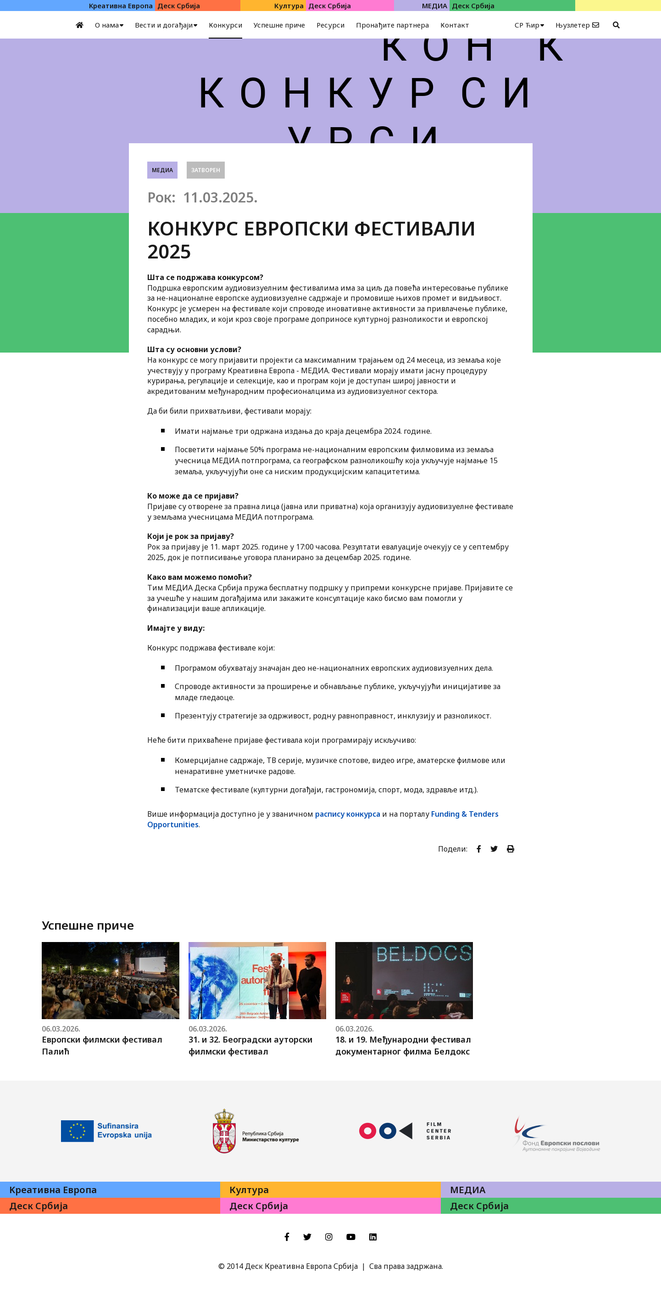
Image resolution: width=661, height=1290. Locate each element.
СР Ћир (527, 24)
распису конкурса (347, 814)
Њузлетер (572, 24)
